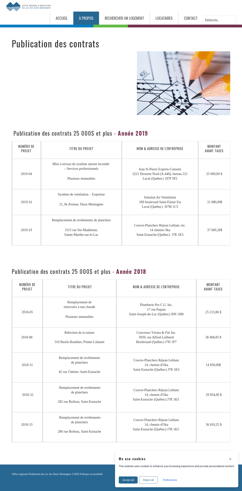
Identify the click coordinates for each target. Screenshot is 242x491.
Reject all (148, 480)
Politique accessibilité (91, 474)
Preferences (170, 480)
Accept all (128, 480)
